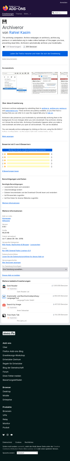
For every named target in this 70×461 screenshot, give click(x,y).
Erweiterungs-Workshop (14, 355)
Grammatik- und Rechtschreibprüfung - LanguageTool (23, 297)
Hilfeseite (6, 221)
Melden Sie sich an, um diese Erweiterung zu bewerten (27, 150)
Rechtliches (29, 442)
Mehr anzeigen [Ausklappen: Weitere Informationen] (8, 136)
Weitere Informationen (10, 203)
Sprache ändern (9, 453)
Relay (5, 419)
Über (5, 347)
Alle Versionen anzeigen (11, 262)
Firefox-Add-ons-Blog (13, 351)
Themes (19, 14)
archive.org (54, 108)
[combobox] (59, 12)
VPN (5, 415)
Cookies (18, 442)
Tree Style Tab (13, 315)
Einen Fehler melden (12, 376)
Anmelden (63, 2)
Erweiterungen (8, 14)
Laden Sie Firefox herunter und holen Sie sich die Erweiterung (35, 53)
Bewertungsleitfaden (12, 380)
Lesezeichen (35, 245)
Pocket (6, 427)
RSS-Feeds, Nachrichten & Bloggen (15, 245)
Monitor (6, 423)
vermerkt (21, 446)
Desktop (7, 391)
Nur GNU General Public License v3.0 (16, 251)
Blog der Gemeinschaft (13, 367)
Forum (5, 372)
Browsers (7, 411)
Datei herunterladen (9, 59)
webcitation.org (11, 111)
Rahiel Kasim (19, 32)
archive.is (45, 108)
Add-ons (7, 343)
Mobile (6, 395)
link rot (50, 113)
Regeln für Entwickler (12, 363)
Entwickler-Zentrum (12, 359)
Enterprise (7, 399)
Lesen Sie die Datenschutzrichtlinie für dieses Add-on (23, 257)
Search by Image (14, 304)
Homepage (6, 218)
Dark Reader (12, 286)
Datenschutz (7, 442)
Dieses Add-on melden (11, 275)
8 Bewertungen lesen (10, 171)
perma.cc (63, 108)
